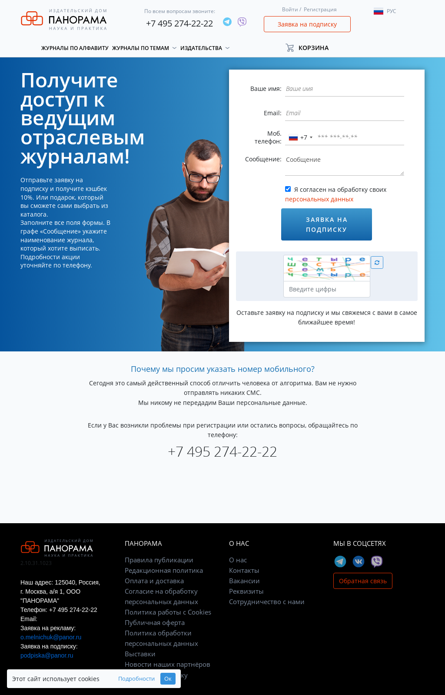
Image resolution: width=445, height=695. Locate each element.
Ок (168, 678)
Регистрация (320, 9)
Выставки (140, 653)
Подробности (136, 678)
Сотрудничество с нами (267, 601)
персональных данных (319, 199)
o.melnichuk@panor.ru (50, 637)
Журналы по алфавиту (75, 48)
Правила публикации (159, 559)
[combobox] (300, 137)
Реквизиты (246, 591)
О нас (238, 559)
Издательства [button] (201, 48)
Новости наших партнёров (167, 664)
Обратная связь (363, 581)
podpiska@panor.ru (46, 655)
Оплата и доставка (154, 580)
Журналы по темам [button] (140, 48)
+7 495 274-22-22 (179, 23)
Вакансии (244, 580)
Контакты (244, 570)
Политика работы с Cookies (168, 612)
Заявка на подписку (307, 24)
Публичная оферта (155, 622)
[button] (311, 47)
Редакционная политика (164, 570)
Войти (290, 9)
